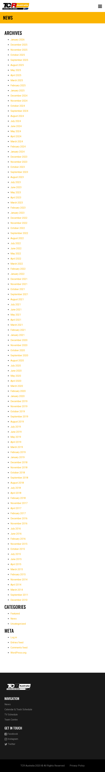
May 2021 (15, 314)
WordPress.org (18, 652)
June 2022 (16, 248)
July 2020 (15, 365)
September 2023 (19, 172)
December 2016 (18, 518)
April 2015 (15, 564)
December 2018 (18, 462)
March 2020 (16, 386)
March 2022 (16, 263)
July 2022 (15, 243)
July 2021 (15, 304)
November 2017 (18, 503)
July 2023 (15, 182)
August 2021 (17, 299)
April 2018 (15, 493)
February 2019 (18, 452)
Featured (15, 613)
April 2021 (15, 319)
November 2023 (18, 161)
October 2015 (17, 549)
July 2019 (15, 426)
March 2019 (16, 447)
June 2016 (16, 533)
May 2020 (15, 375)
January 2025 (17, 90)
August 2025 (17, 65)
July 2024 (15, 121)
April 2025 (15, 75)
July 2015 (15, 554)
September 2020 (19, 355)
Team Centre (11, 719)
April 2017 (15, 508)
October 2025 (17, 54)
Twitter (9, 744)
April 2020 (15, 380)
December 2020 (18, 340)
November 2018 (18, 467)
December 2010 (18, 600)
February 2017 (18, 513)
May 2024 (15, 131)
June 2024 (16, 126)
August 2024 (17, 116)
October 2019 (17, 411)
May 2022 (15, 253)
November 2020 (18, 345)
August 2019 (17, 421)
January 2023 (17, 212)
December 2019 (18, 401)
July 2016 (15, 528)
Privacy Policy (77, 765)
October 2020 (17, 350)
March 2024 (16, 141)
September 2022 (19, 233)
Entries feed (16, 642)
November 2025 (18, 49)
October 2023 (17, 167)
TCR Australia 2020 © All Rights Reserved (43, 765)
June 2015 (16, 559)
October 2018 (17, 472)
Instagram (11, 739)
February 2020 (18, 391)
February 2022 (18, 268)
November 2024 (18, 100)
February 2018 (18, 498)
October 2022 (17, 228)
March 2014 (16, 589)
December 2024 (18, 95)
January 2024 (17, 151)
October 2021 (17, 289)
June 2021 (16, 309)
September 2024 (19, 111)
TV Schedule (11, 714)
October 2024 (17, 105)
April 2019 (15, 442)
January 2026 (17, 39)
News (13, 618)
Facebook (11, 734)
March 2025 (16, 80)
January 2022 (17, 274)
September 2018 (19, 477)
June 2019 (16, 431)
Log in (13, 637)
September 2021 (19, 294)
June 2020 (16, 370)
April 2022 (15, 258)
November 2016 (18, 523)
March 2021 (16, 324)
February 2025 (18, 85)
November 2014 (18, 579)
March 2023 (16, 202)
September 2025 (19, 60)
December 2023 (18, 156)
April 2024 (15, 136)
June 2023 (16, 187)
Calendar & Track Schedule (18, 709)
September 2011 (19, 594)
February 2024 (18, 146)
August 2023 (17, 177)
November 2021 (18, 284)
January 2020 (17, 396)
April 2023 (15, 197)
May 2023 (15, 192)
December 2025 (18, 44)
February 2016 (18, 538)
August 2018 (17, 482)
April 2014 (15, 584)
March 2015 (16, 569)
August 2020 (17, 360)
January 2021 (17, 335)
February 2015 (18, 574)
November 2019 (18, 406)
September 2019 (19, 416)
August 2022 (17, 238)
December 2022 (18, 217)
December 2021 (18, 279)
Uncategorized (18, 623)
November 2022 (18, 223)
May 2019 (15, 437)
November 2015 (18, 543)
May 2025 (15, 70)
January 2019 (17, 457)
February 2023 (18, 207)
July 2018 (15, 487)
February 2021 (18, 330)
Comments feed (18, 647)
